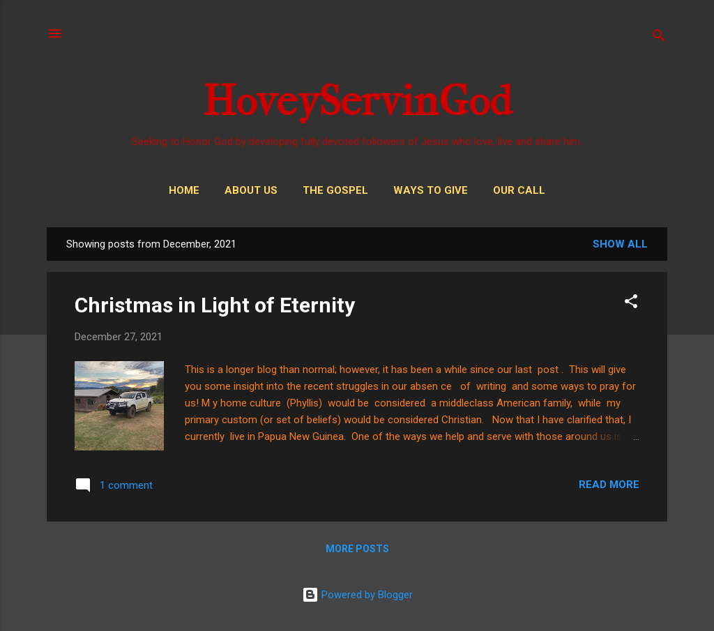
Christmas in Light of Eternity (215, 305)
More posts (357, 548)
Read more (609, 484)
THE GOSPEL (335, 190)
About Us (251, 190)
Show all (620, 244)
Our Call (519, 190)
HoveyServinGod (357, 101)
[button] (631, 303)
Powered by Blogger (357, 594)
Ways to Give (430, 190)
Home (184, 190)
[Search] (659, 38)
